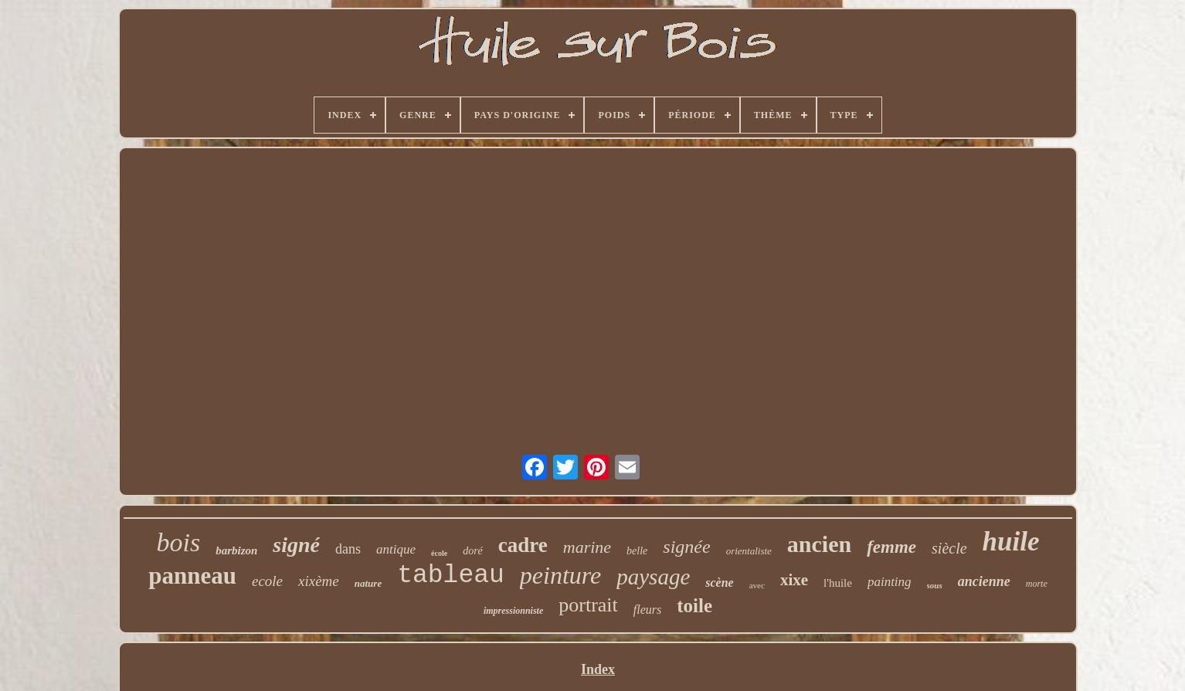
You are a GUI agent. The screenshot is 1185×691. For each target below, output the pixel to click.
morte (1036, 583)
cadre (523, 545)
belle (636, 551)
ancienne (984, 581)
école (439, 553)
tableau (450, 575)
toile (694, 605)
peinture (560, 575)
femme (891, 547)
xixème (318, 581)
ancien (819, 544)
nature (368, 583)
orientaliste (749, 551)
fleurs (647, 609)
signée (686, 547)
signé (296, 545)
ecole (267, 581)
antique (396, 549)
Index (598, 669)
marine (587, 547)
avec (757, 585)
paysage (653, 576)
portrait (588, 605)
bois (178, 542)
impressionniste (513, 610)
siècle (949, 548)
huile (1011, 542)
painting (890, 581)
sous (934, 585)
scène (719, 582)
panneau (192, 575)
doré (473, 551)
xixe (794, 580)
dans (348, 549)
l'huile (837, 583)
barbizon (236, 550)
